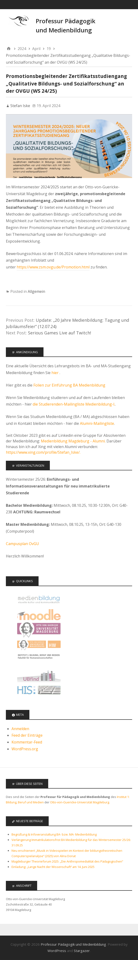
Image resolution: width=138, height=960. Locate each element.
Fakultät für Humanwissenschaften (39, 645)
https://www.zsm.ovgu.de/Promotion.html (53, 267)
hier (55, 372)
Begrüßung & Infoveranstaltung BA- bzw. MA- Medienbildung (54, 834)
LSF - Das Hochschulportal (39, 691)
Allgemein (36, 291)
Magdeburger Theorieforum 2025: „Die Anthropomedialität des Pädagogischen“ (67, 861)
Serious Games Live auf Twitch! (59, 333)
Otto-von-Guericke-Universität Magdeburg (79, 802)
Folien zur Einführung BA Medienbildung (69, 385)
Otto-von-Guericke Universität (39, 630)
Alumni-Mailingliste (97, 423)
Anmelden (20, 728)
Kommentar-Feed (27, 742)
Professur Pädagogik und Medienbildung (73, 944)
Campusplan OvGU (22, 543)
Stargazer (82, 950)
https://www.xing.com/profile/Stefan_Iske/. (43, 452)
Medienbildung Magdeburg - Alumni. (73, 441)
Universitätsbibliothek (39, 675)
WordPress (56, 950)
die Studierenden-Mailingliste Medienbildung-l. (74, 404)
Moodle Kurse (39, 614)
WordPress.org (25, 748)
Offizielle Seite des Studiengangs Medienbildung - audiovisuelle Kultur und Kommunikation (39, 599)
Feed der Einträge (27, 735)
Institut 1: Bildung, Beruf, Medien (39, 660)
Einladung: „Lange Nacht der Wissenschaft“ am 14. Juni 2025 (53, 867)
